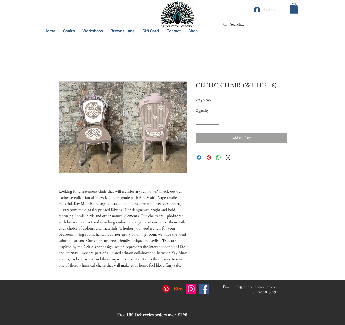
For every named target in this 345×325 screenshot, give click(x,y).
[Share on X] (228, 157)
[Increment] (215, 119)
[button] (293, 8)
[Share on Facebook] (199, 157)
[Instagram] (191, 289)
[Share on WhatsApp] (218, 157)
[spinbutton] (207, 119)
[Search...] (258, 24)
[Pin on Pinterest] (209, 157)
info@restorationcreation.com (255, 286)
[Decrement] (199, 119)
